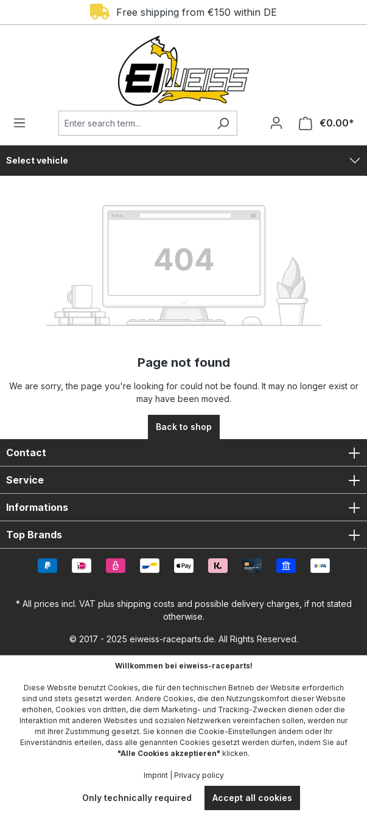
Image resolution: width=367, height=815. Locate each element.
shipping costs (146, 603)
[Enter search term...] (133, 123)
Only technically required (137, 797)
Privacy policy (199, 775)
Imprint (156, 775)
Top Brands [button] (183, 534)
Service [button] (183, 479)
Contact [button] (183, 452)
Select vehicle (37, 160)
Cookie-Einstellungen (237, 731)
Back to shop (184, 426)
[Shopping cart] (323, 123)
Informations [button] (183, 507)
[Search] (223, 123)
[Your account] (276, 123)
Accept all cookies (252, 797)
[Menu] (23, 123)
